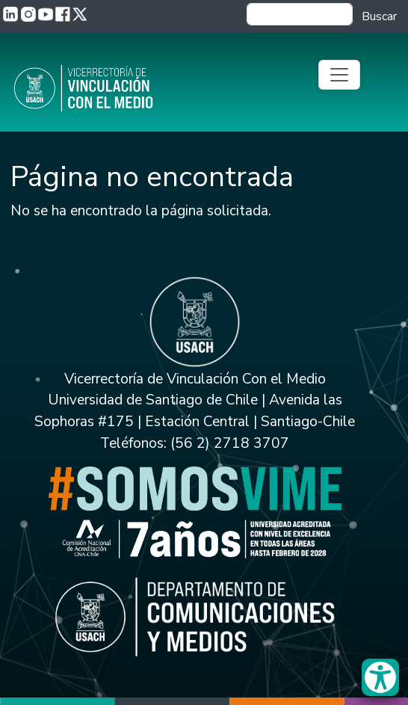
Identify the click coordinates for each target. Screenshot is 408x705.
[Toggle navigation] (339, 75)
